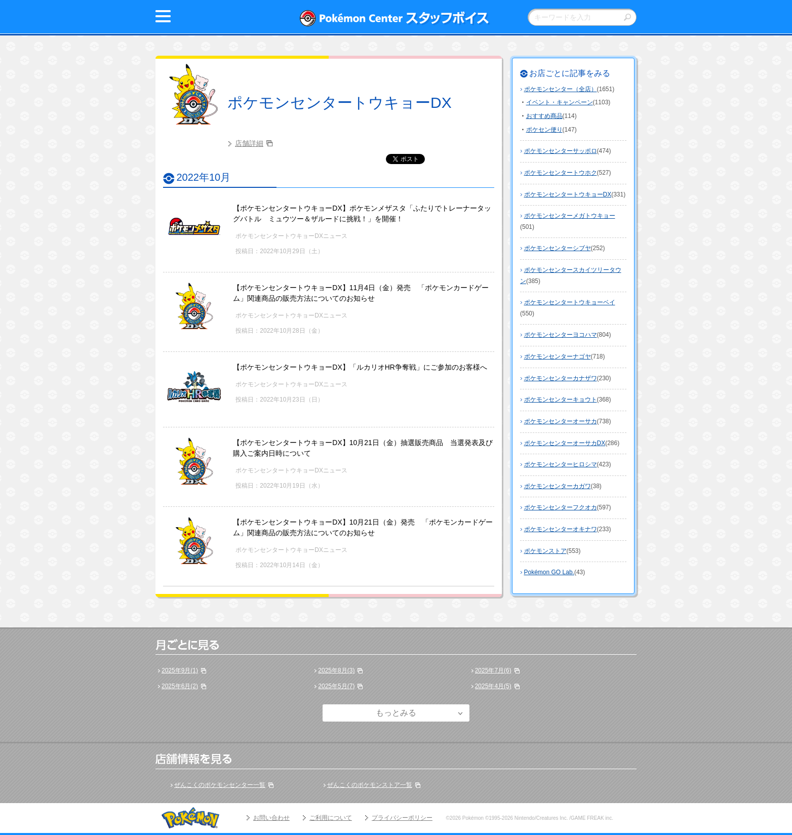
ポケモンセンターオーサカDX (565, 443)
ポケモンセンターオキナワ (560, 529)
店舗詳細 (249, 143)
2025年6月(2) (180, 686)
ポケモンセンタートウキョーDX (339, 102)
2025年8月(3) (336, 670)
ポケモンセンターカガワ (557, 486)
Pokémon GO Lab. (549, 572)
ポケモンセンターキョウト (560, 399)
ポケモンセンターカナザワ (560, 378)
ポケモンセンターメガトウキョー (569, 215)
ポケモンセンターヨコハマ (560, 334)
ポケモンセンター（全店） (560, 89)
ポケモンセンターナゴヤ (557, 356)
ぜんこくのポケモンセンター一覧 (219, 784)
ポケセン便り (544, 129)
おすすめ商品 (544, 116)
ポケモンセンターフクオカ (560, 507)
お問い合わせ (271, 817)
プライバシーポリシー (402, 817)
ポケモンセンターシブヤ (557, 248)
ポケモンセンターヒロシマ (560, 464)
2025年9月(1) (180, 670)
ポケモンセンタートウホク (560, 172)
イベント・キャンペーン (559, 102)
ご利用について (330, 817)
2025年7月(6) (493, 670)
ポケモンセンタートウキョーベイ (569, 302)
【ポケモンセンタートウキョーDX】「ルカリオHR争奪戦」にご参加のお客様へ (360, 367)
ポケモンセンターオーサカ (560, 421)
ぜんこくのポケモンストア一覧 (369, 784)
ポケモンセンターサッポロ (560, 150)
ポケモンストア (545, 550)
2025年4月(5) (493, 686)
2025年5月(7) (336, 686)
